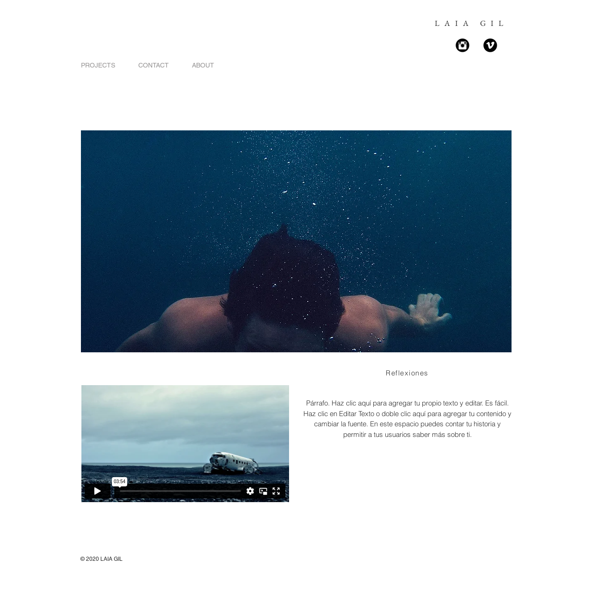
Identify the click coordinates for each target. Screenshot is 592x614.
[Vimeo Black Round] (490, 45)
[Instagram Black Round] (462, 45)
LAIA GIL (471, 23)
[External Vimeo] (185, 443)
